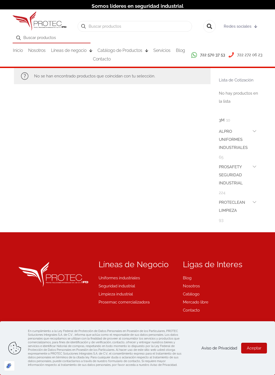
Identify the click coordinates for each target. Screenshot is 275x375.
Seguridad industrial (117, 286)
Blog (187, 278)
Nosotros (191, 286)
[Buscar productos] (135, 26)
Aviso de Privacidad (219, 348)
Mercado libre (195, 302)
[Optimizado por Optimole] (9, 366)
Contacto (191, 310)
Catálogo (191, 294)
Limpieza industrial (116, 294)
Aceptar (254, 348)
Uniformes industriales (119, 278)
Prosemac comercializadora (124, 302)
